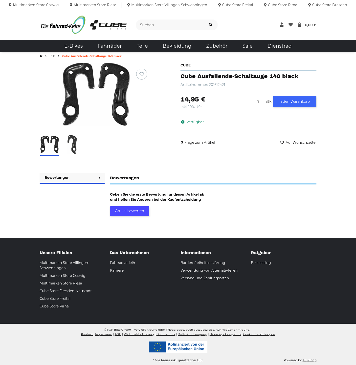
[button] (282, 25)
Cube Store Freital (55, 298)
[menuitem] (73, 46)
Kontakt (87, 334)
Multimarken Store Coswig (62, 275)
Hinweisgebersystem (225, 334)
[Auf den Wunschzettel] (141, 74)
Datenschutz (166, 334)
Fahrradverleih (122, 263)
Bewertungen (72, 177)
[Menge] (257, 101)
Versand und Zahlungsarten (204, 278)
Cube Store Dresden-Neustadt (66, 291)
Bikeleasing (261, 263)
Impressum (103, 334)
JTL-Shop (309, 360)
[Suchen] (170, 25)
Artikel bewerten (129, 211)
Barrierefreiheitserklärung (202, 263)
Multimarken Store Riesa (61, 283)
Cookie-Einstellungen (259, 334)
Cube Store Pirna (54, 306)
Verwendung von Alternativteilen (209, 270)
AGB (118, 334)
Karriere (117, 270)
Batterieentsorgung (192, 334)
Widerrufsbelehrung (139, 334)
